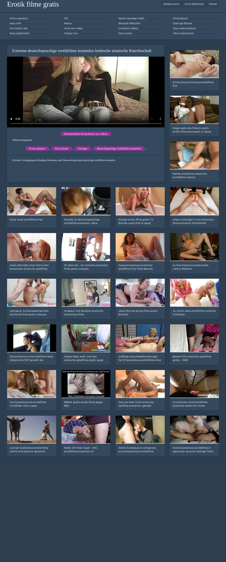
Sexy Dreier (62, 148)
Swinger (82, 148)
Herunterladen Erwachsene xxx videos (86, 133)
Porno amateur (37, 148)
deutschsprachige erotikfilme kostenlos (119, 148)
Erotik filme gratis (33, 4)
